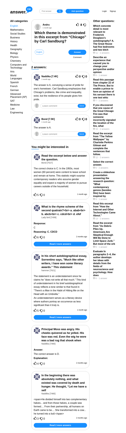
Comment (77, 57)
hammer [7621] (48, 270)
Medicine (15, 104)
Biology (14, 53)
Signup (113, 11)
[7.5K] (48, 119)
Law (12, 108)
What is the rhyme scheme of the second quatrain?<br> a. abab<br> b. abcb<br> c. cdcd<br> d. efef (63, 210)
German (14, 90)
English (14, 26)
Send (81, 106)
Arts (12, 71)
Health (13, 45)
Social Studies (17, 33)
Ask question (77, 11)
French (14, 86)
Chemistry (15, 61)
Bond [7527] (47, 163)
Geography (16, 49)
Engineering (16, 112)
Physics (14, 57)
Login (104, 11)
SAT (12, 101)
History (14, 41)
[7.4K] (50, 76)
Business (15, 37)
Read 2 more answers (60, 244)
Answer (77, 52)
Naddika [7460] (48, 344)
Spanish (14, 82)
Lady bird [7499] (49, 217)
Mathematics (17, 30)
